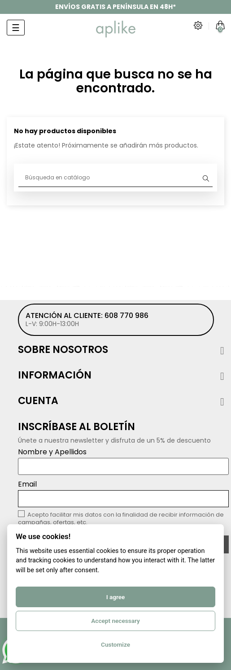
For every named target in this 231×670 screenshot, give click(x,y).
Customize (115, 644)
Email (123, 493)
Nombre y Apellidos (123, 461)
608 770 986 (126, 315)
